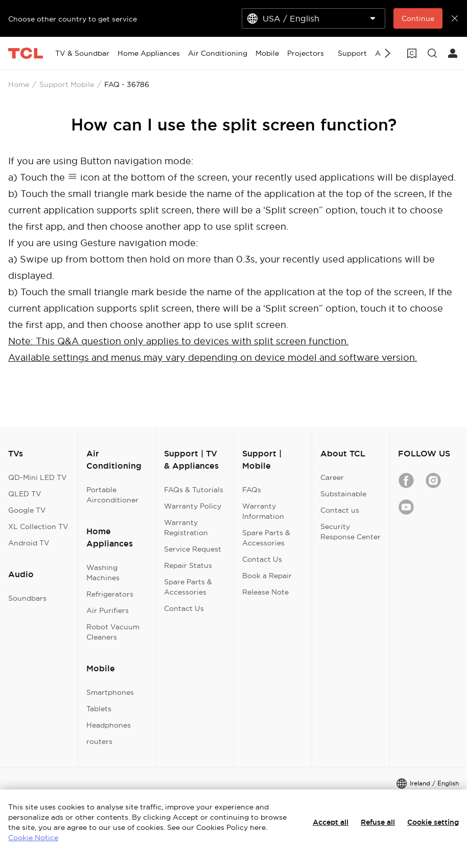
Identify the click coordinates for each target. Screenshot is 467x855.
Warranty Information (263, 511)
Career (332, 477)
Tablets (98, 708)
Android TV (29, 542)
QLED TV (24, 493)
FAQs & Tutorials (193, 489)
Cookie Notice (33, 837)
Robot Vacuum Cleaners (112, 632)
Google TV (27, 510)
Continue (418, 18)
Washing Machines (103, 572)
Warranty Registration (186, 527)
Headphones (108, 725)
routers (99, 741)
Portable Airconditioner (112, 495)
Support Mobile (66, 84)
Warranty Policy (192, 506)
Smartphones (110, 692)
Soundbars (27, 598)
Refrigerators (109, 594)
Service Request (192, 549)
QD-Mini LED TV (37, 477)
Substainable (343, 493)
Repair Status (188, 565)
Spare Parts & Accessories (188, 587)
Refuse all (378, 822)
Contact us (339, 510)
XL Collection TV (38, 526)
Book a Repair (267, 575)
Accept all (330, 822)
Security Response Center (350, 531)
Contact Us (184, 608)
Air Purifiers (107, 610)
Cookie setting (433, 822)
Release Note (265, 592)
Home (18, 84)
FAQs (251, 489)
